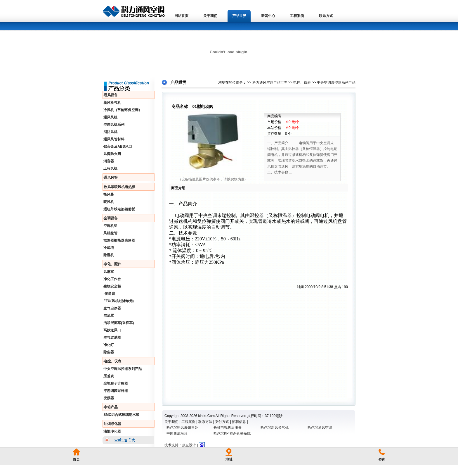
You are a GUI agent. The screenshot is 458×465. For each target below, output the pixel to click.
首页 (76, 459)
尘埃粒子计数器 (115, 383)
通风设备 (111, 95)
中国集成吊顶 (177, 433)
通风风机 (110, 117)
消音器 (108, 161)
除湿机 (108, 255)
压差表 (108, 376)
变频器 (108, 398)
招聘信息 (239, 422)
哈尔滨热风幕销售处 (182, 428)
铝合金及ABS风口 (117, 146)
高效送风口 (112, 330)
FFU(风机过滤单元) (118, 301)
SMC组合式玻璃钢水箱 (121, 415)
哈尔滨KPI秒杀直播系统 (232, 433)
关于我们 (210, 16)
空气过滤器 (112, 337)
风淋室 (108, 272)
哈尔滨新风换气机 (275, 428)
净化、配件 (112, 264)
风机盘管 (110, 233)
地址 (229, 459)
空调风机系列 (113, 125)
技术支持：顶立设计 (180, 445)
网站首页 (181, 16)
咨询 (381, 459)
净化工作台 (112, 279)
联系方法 (205, 422)
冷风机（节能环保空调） (122, 110)
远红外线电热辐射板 (119, 209)
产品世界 (239, 16)
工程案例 (297, 16)
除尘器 (108, 352)
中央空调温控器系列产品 (122, 369)
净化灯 (108, 345)
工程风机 (110, 168)
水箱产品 (111, 407)
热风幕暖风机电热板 (119, 187)
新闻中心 (268, 16)
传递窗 (109, 294)
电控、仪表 (112, 361)
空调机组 (110, 226)
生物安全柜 (112, 286)
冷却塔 (108, 248)
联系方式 (326, 16)
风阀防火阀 (112, 154)
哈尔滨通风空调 (320, 428)
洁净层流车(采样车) (118, 323)
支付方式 (222, 422)
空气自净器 (112, 308)
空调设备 (111, 218)
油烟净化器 (112, 424)
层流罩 (108, 316)
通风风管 (111, 177)
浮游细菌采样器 (115, 391)
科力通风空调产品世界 (269, 82)
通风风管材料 (113, 139)
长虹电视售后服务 (228, 428)
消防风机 (110, 132)
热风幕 (108, 194)
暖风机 (108, 202)
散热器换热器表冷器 (119, 240)
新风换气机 (112, 103)
